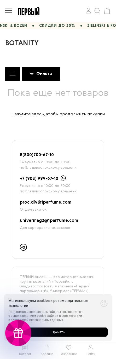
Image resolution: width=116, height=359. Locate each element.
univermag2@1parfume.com (49, 221)
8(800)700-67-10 (37, 155)
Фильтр (41, 74)
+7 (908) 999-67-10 (39, 179)
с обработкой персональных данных (35, 320)
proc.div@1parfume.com (45, 202)
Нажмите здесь (27, 114)
